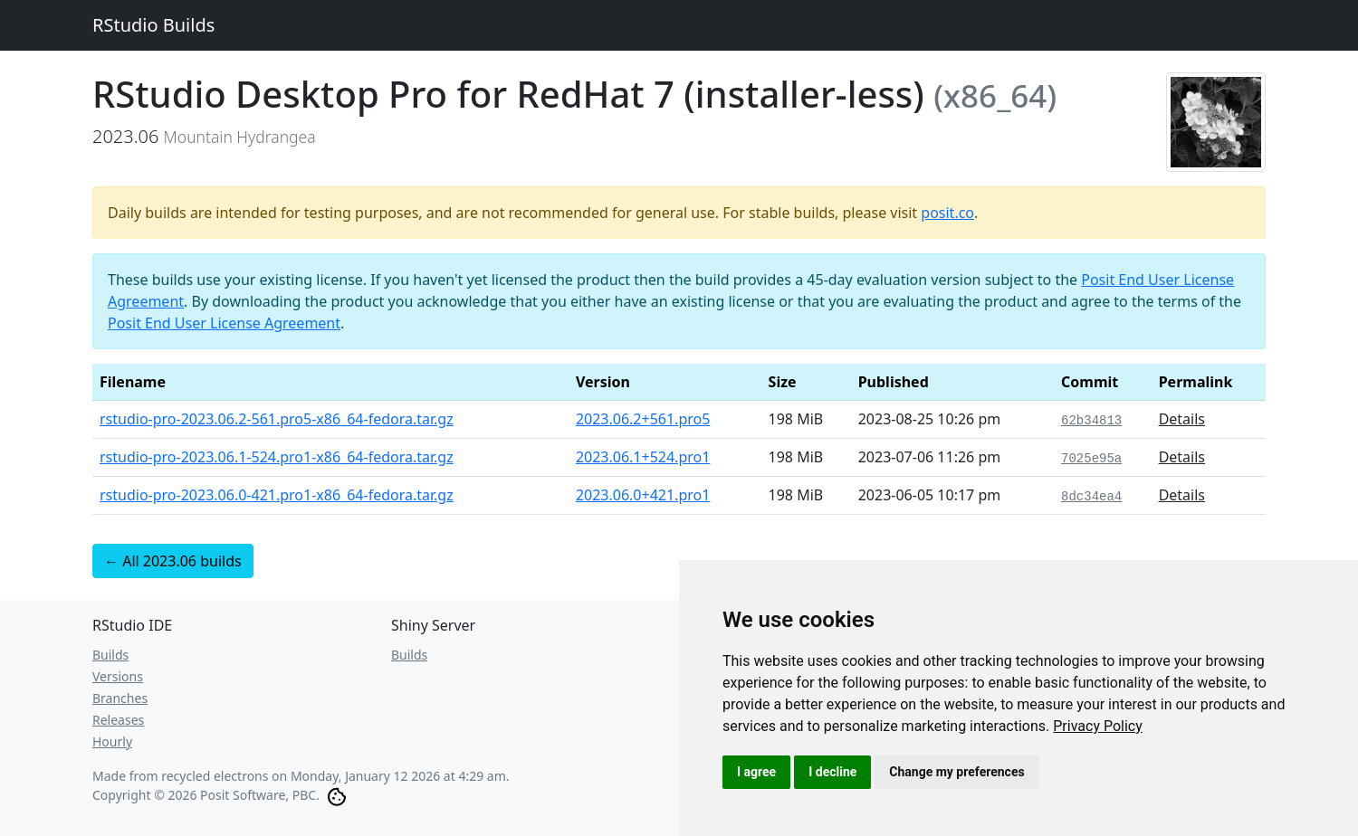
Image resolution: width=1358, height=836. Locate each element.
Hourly (112, 741)
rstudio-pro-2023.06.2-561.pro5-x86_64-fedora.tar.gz (277, 419)
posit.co (947, 213)
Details (1182, 419)
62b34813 (1091, 420)
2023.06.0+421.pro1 (643, 495)
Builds (110, 654)
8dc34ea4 (1091, 496)
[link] (1098, 726)
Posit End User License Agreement (224, 323)
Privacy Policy (1098, 726)
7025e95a (1091, 458)
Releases (118, 719)
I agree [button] (756, 772)
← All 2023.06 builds (173, 561)
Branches (120, 698)
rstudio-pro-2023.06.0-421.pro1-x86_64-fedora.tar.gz (277, 495)
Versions (117, 676)
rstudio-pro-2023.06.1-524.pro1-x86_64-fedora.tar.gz (277, 457)
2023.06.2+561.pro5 (643, 419)
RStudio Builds (153, 25)
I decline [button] (832, 772)
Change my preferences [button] (956, 772)
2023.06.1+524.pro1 (643, 457)
